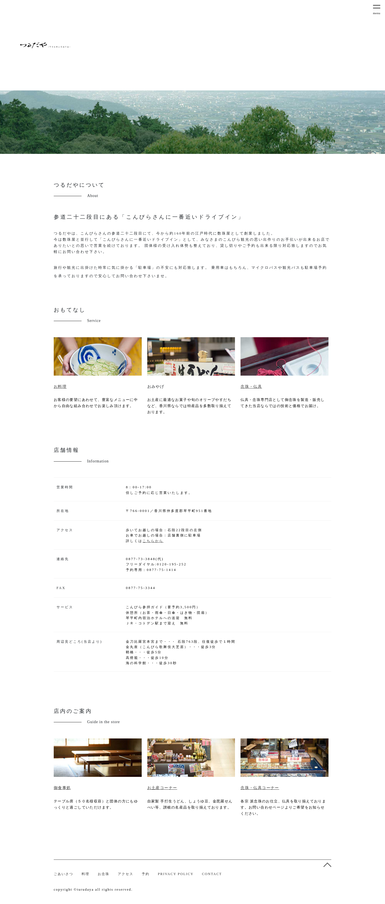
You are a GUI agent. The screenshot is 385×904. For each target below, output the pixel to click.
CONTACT (212, 874)
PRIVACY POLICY (176, 874)
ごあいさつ (63, 874)
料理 (85, 874)
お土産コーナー (162, 788)
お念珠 (103, 874)
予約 (145, 874)
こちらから (153, 541)
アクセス (125, 874)
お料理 (60, 387)
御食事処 (62, 788)
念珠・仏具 (251, 387)
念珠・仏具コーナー (260, 788)
